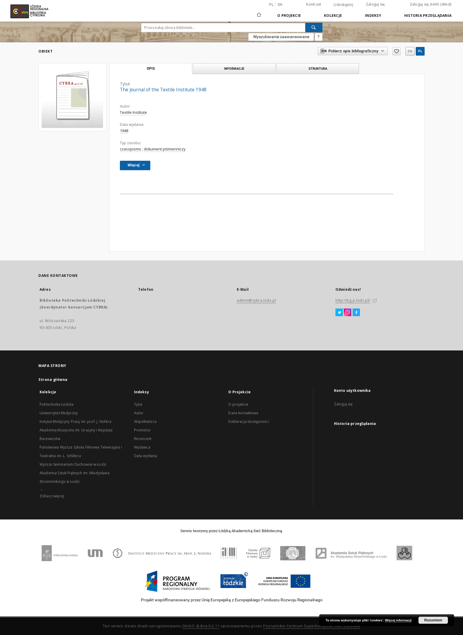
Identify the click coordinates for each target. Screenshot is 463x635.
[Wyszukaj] (313, 27)
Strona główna (53, 379)
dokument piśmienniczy (164, 149)
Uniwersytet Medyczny (59, 412)
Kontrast (313, 4)
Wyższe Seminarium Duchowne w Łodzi (73, 464)
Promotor (142, 430)
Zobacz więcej (52, 495)
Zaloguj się (375, 4)
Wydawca (142, 447)
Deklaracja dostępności (248, 421)
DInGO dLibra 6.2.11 (201, 625)
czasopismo (130, 149)
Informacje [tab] (234, 68)
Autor (139, 412)
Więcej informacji (398, 620)
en (280, 5)
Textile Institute (133, 112)
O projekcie (238, 404)
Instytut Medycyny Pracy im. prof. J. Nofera (75, 421)
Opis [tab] (151, 68)
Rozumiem (433, 620)
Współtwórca (145, 421)
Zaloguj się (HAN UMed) (430, 4)
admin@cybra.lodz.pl (256, 300)
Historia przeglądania (427, 15)
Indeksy (373, 15)
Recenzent (142, 438)
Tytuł (138, 404)
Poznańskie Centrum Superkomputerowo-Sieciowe (311, 625)
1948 (124, 130)
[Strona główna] (259, 12)
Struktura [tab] (318, 68)
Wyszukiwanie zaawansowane (281, 36)
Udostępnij (343, 4)
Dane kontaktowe (243, 412)
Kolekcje (333, 15)
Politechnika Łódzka (57, 404)
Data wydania (145, 455)
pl (420, 51)
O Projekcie (289, 15)
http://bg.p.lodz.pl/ (352, 300)
